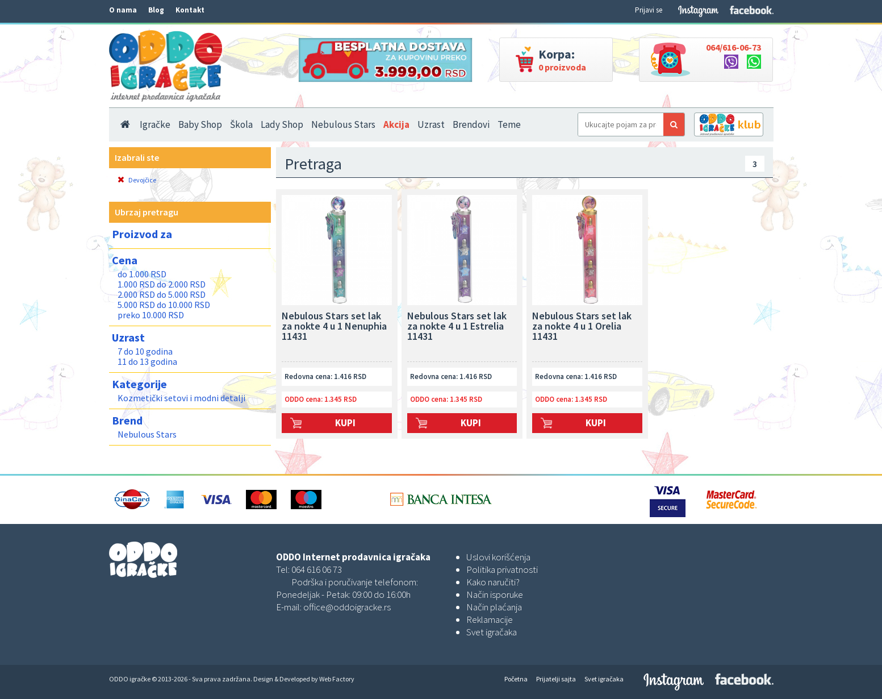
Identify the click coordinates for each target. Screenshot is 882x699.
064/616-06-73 (733, 47)
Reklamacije (489, 619)
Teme (509, 124)
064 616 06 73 (316, 569)
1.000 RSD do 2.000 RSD (162, 284)
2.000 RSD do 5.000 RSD (162, 294)
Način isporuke (494, 594)
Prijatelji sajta (556, 679)
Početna (516, 679)
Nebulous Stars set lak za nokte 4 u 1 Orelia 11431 (582, 327)
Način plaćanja (494, 607)
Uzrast (431, 124)
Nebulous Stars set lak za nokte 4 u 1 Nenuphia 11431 (334, 327)
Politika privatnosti (502, 569)
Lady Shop (282, 124)
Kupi (345, 423)
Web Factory (336, 679)
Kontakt (189, 10)
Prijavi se (648, 10)
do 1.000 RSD (142, 274)
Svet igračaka (491, 632)
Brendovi (471, 124)
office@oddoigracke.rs (347, 607)
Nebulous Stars (343, 124)
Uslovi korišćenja (498, 557)
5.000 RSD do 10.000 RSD (164, 304)
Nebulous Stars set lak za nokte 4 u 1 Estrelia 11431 (457, 327)
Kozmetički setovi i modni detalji (181, 398)
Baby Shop (200, 124)
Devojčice (137, 180)
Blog (156, 10)
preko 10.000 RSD (151, 315)
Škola (241, 124)
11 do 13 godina (147, 361)
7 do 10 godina (145, 351)
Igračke (155, 124)
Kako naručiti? (493, 582)
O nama (123, 10)
